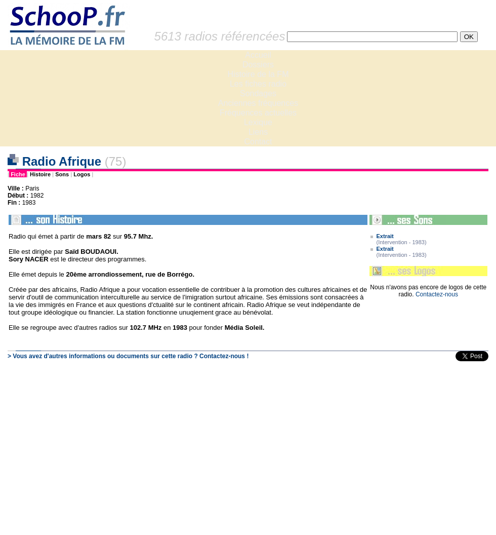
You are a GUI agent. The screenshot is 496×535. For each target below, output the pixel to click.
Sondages (258, 93)
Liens (258, 132)
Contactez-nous (437, 294)
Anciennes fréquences (258, 103)
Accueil (258, 55)
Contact (258, 141)
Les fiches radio (258, 84)
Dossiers (258, 64)
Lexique (258, 122)
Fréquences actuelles (258, 112)
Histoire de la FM (258, 74)
